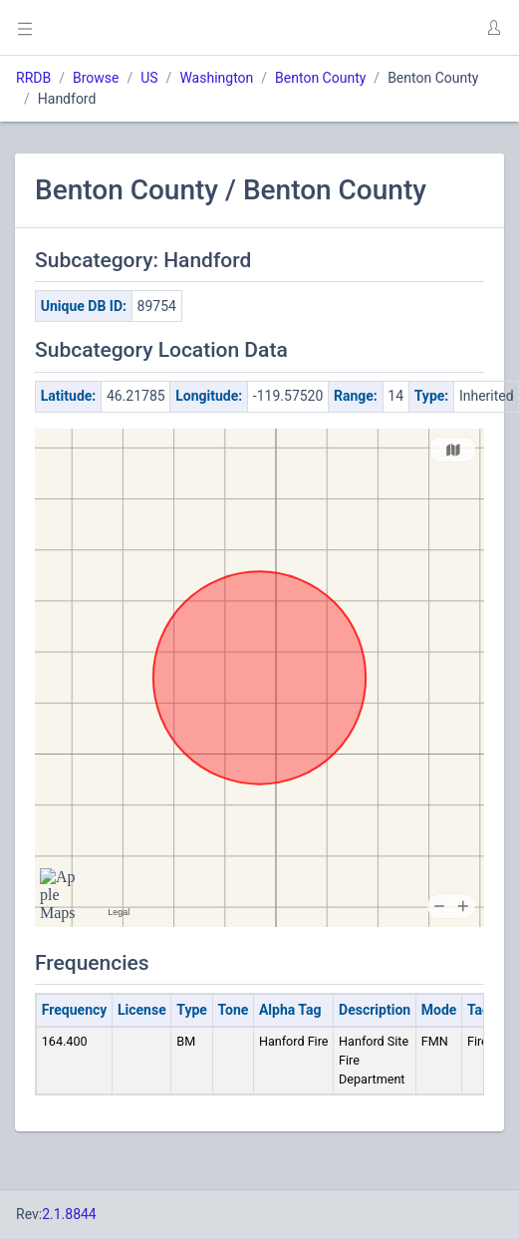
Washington (216, 78)
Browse (96, 78)
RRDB (33, 78)
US (148, 78)
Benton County (320, 78)
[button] (493, 28)
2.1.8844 (69, 1214)
